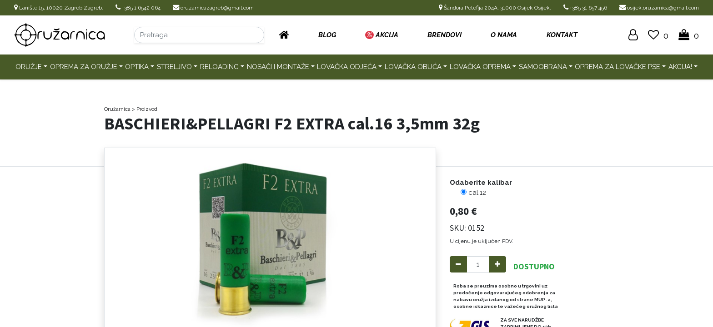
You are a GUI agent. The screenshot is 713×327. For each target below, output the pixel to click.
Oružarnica (117, 109)
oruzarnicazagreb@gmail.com (213, 8)
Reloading (219, 67)
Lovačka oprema (480, 67)
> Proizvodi (145, 109)
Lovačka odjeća (347, 67)
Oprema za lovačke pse (617, 67)
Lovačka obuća (413, 67)
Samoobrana (543, 67)
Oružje (28, 67)
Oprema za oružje (83, 67)
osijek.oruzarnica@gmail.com (659, 8)
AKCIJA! (680, 67)
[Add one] (497, 264)
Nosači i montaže (278, 67)
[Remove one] (458, 264)
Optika (137, 67)
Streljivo (174, 67)
